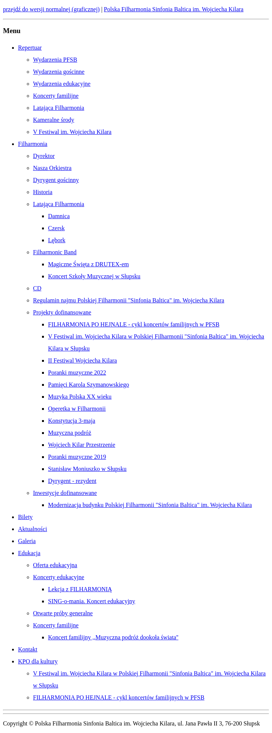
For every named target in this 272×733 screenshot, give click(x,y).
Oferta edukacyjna (55, 565)
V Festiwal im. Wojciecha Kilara (72, 132)
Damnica (59, 216)
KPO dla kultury (38, 661)
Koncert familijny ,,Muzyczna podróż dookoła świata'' (113, 637)
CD (37, 288)
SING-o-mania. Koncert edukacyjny (91, 601)
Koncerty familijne (55, 96)
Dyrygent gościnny (56, 180)
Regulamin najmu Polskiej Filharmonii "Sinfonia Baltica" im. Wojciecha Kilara (128, 300)
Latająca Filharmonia (58, 108)
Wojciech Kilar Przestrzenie (81, 445)
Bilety (25, 517)
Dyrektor (44, 156)
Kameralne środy (53, 120)
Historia (43, 192)
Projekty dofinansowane (62, 312)
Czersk (56, 228)
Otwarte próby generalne (63, 613)
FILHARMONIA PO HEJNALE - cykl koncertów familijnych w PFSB (133, 324)
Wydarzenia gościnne (58, 71)
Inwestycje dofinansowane (65, 493)
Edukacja (29, 553)
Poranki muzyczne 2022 (77, 372)
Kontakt (28, 649)
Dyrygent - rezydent (72, 481)
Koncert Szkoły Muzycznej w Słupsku (94, 276)
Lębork (56, 240)
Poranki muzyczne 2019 (77, 457)
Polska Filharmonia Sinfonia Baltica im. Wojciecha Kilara (173, 9)
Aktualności (32, 529)
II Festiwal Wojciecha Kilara (82, 360)
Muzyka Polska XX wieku (79, 396)
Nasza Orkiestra (52, 168)
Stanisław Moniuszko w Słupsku (87, 469)
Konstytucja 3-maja (71, 420)
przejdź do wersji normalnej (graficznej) (51, 9)
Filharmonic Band (55, 252)
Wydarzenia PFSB (55, 59)
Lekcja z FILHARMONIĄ (80, 589)
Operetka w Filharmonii (77, 408)
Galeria (27, 541)
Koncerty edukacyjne (58, 577)
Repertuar (30, 47)
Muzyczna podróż (69, 432)
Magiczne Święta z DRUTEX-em (88, 264)
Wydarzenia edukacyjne (61, 83)
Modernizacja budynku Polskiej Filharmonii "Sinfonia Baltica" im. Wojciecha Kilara (150, 505)
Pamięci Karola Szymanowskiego (88, 384)
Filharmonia (32, 144)
